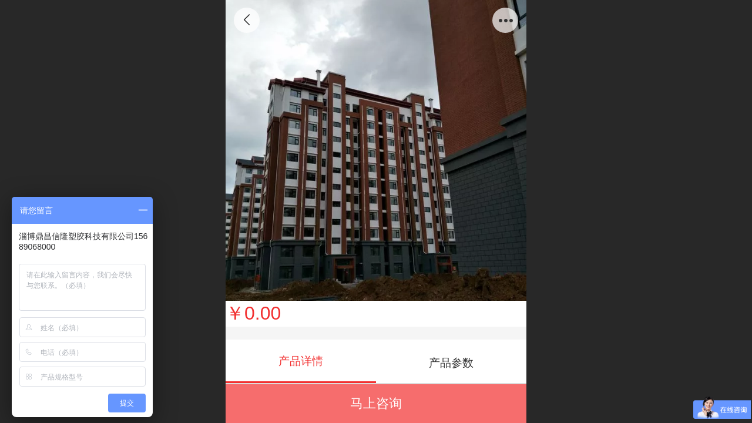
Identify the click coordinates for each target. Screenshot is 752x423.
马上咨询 (376, 403)
